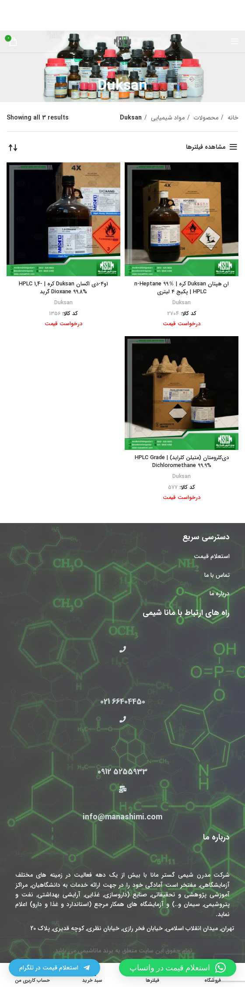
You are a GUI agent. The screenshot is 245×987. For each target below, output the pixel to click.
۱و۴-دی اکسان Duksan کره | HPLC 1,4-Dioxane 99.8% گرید (63, 288)
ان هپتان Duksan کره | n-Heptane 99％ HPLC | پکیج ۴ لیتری (181, 288)
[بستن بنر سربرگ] (11, 6)
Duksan (181, 303)
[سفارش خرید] (13, 147)
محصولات (205, 118)
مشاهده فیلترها (206, 147)
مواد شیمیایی (167, 118)
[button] (177, 967)
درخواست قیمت (181, 324)
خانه (232, 118)
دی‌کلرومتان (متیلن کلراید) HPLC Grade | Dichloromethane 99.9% (182, 461)
